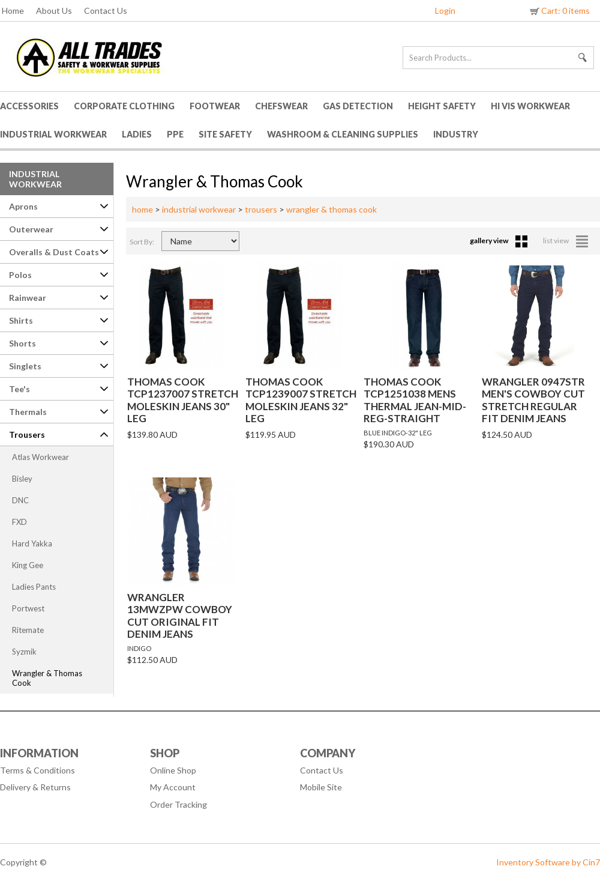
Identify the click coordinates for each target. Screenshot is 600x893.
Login (445, 10)
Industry (455, 134)
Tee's (19, 389)
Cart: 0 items (559, 10)
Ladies (137, 134)
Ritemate (28, 630)
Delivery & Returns (35, 787)
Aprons (23, 206)
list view (565, 240)
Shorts (22, 343)
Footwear (215, 106)
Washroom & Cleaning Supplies (342, 134)
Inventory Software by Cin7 (548, 862)
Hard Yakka (32, 543)
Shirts (21, 320)
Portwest (28, 608)
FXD (19, 522)
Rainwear (27, 297)
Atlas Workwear (40, 457)
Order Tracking (178, 804)
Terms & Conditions (37, 770)
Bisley (22, 478)
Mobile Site (321, 787)
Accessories (29, 106)
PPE (175, 134)
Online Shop (173, 770)
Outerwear (31, 229)
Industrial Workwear (53, 134)
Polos (20, 275)
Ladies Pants (34, 587)
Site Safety (225, 134)
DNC (20, 500)
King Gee (27, 565)
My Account (173, 787)
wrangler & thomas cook (331, 209)
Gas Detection (358, 106)
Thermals (28, 412)
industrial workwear (199, 209)
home (142, 209)
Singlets (25, 366)
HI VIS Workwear (530, 106)
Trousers (27, 434)
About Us (54, 10)
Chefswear (281, 106)
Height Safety (442, 106)
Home (13, 10)
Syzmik (24, 651)
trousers (261, 209)
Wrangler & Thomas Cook (47, 678)
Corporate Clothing (124, 106)
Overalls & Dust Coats (54, 252)
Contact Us (105, 10)
